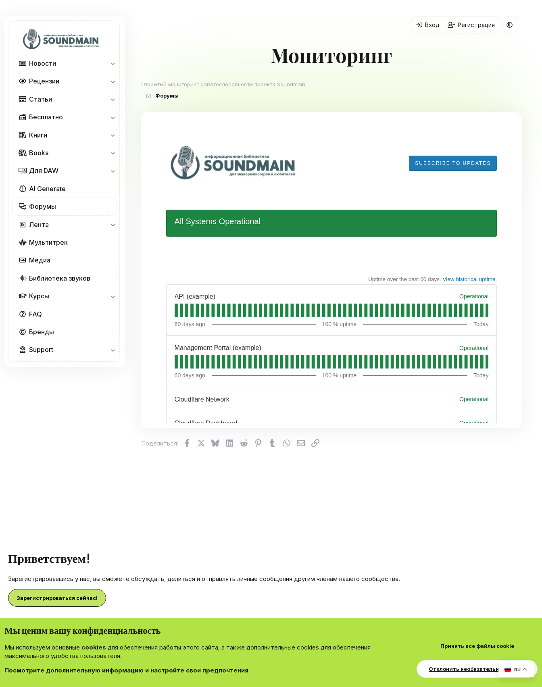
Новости (42, 63)
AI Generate (47, 189)
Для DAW (43, 171)
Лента (39, 225)
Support (41, 350)
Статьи (40, 99)
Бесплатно (46, 117)
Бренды (41, 332)
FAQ (35, 314)
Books (38, 153)
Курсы (39, 296)
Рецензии (44, 81)
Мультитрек (48, 242)
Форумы (42, 206)
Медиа (39, 260)
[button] (113, 63)
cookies (93, 647)
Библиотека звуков (59, 278)
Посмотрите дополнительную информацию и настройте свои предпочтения (126, 670)
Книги (38, 135)
